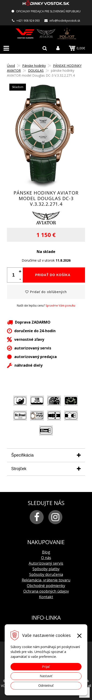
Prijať (46, 667)
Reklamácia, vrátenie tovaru (46, 580)
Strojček (18, 468)
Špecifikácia (22, 455)
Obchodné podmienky (46, 585)
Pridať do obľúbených (46, 292)
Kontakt (46, 596)
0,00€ (77, 48)
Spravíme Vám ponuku (60, 305)
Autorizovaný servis (46, 563)
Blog (46, 552)
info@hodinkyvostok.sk (65, 21)
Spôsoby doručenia (46, 574)
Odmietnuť (46, 685)
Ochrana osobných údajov (46, 591)
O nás (46, 557)
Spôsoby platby (46, 568)
